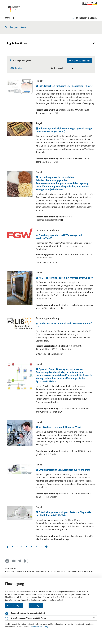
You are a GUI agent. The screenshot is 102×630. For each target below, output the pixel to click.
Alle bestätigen (35, 606)
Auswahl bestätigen (14, 606)
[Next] (46, 546)
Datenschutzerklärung (39, 626)
